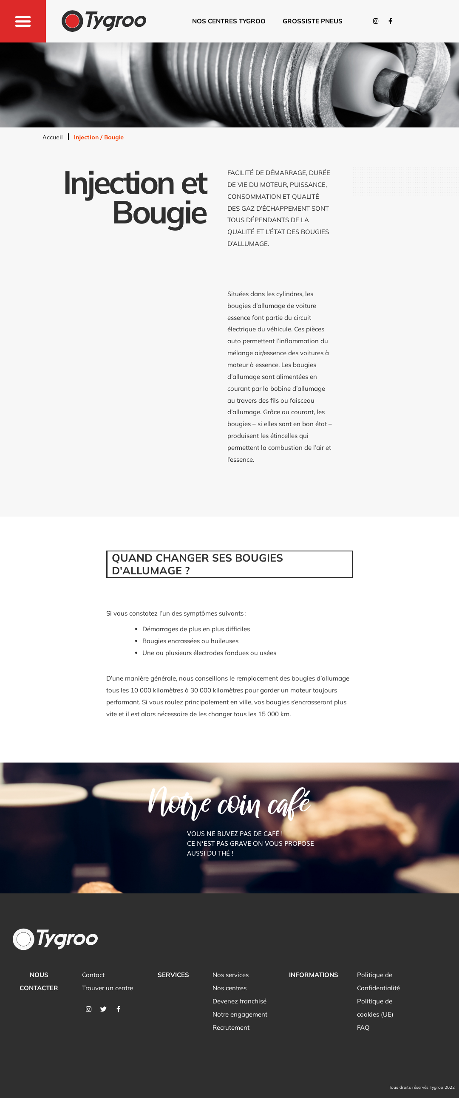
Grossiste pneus (313, 21)
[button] (23, 21)
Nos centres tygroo (229, 21)
